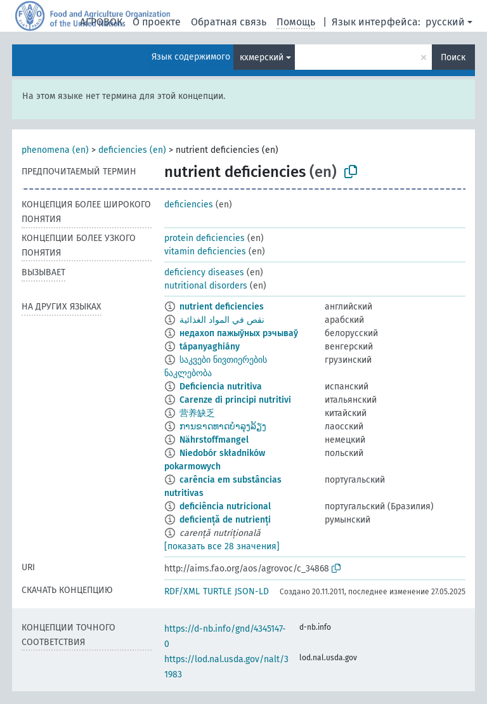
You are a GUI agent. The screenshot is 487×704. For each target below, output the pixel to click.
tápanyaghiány (209, 346)
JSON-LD (252, 591)
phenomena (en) (55, 150)
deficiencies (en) (132, 150)
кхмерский (261, 57)
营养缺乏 (197, 413)
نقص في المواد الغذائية (221, 320)
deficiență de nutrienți (225, 519)
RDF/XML (182, 591)
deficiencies (188, 204)
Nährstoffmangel (214, 439)
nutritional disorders (205, 285)
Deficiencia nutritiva (220, 386)
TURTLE (217, 591)
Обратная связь (228, 22)
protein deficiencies (204, 238)
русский (445, 22)
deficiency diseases (204, 272)
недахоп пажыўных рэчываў (238, 333)
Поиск (453, 57)
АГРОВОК (101, 22)
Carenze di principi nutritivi (235, 399)
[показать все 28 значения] (222, 546)
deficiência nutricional (225, 506)
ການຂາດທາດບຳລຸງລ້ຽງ (222, 426)
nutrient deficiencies (221, 306)
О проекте (157, 22)
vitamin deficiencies (205, 251)
